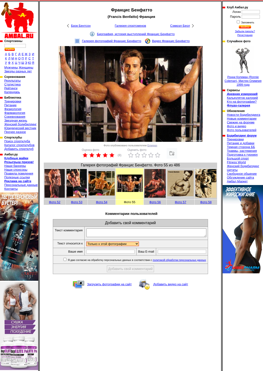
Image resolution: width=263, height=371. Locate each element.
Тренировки (12, 101)
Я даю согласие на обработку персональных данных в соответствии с (143, 261)
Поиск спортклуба (17, 141)
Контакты (11, 189)
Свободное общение (242, 173)
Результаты (12, 80)
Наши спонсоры (15, 169)
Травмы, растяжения (242, 151)
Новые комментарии (242, 118)
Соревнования (14, 116)
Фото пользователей (241, 130)
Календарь (12, 92)
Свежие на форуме (241, 122)
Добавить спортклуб (18, 149)
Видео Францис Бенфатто (171, 41)
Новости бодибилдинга (243, 115)
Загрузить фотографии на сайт (109, 285)
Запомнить (247, 22)
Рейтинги (10, 88)
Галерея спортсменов (130, 25)
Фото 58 (206, 202)
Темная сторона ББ (241, 147)
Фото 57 (180, 202)
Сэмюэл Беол (180, 25)
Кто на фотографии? (242, 101)
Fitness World (236, 162)
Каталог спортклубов (19, 145)
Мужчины (11, 67)
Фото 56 (155, 202)
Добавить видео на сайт (170, 285)
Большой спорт (238, 158)
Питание (10, 105)
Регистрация (244, 35)
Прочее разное (15, 132)
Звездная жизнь (15, 120)
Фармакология (14, 113)
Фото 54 (101, 202)
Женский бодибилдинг (20, 124)
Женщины (26, 67)
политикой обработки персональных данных (186, 261)
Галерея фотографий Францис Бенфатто (111, 41)
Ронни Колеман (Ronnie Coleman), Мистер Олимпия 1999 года (243, 66)
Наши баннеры (15, 166)
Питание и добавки (240, 143)
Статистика (12, 84)
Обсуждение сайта (240, 177)
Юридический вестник (20, 128)
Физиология (12, 109)
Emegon (152, 145)
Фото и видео (236, 126)
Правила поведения (18, 173)
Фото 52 (54, 202)
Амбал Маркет (237, 181)
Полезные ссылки (17, 177)
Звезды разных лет (18, 71)
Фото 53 (76, 202)
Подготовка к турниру (242, 154)
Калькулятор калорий (242, 98)
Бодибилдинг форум (242, 135)
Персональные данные (21, 185)
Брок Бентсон (81, 25)
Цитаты (232, 170)
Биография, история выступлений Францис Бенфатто (136, 34)
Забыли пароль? (245, 31)
